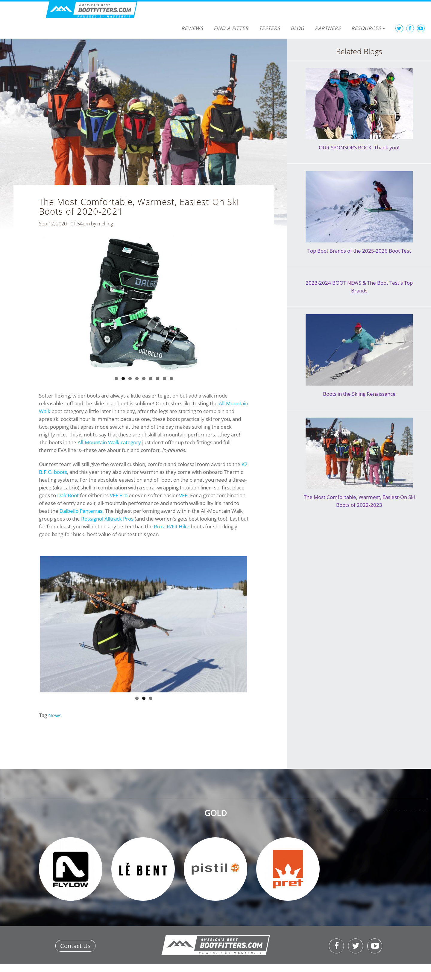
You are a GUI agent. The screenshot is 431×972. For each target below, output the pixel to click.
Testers (269, 28)
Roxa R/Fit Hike (171, 526)
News (54, 715)
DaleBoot (68, 495)
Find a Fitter (231, 28)
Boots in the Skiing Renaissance (359, 393)
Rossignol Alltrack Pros (107, 518)
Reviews (192, 28)
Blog (297, 28)
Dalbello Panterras (81, 510)
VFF (183, 495)
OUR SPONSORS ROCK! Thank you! (359, 147)
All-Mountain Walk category (109, 442)
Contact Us (75, 946)
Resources (368, 28)
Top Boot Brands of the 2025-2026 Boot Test (359, 250)
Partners (328, 28)
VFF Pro (119, 495)
